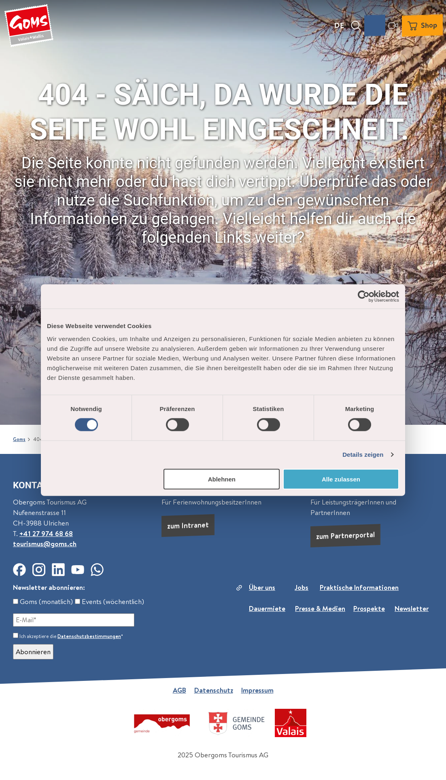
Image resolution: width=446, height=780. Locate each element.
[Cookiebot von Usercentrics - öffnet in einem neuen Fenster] (363, 296)
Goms (19, 439)
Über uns (262, 587)
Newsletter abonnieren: (49, 587)
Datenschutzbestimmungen (89, 636)
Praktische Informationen (359, 587)
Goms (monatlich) (43, 601)
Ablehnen (222, 478)
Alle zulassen (341, 478)
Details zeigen (362, 454)
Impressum (257, 690)
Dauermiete (267, 608)
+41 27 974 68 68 (46, 533)
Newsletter (412, 608)
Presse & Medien (320, 608)
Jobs (301, 587)
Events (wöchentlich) (109, 601)
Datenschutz (213, 690)
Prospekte (369, 608)
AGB (179, 690)
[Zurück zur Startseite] (28, 25)
